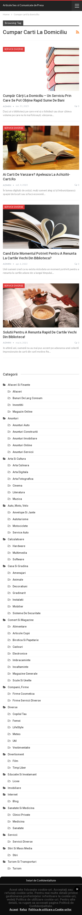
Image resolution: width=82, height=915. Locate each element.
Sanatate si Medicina (21, 808)
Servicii (12, 834)
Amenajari (19, 572)
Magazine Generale (25, 673)
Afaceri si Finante (19, 384)
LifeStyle (18, 727)
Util (15, 740)
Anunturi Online (22, 445)
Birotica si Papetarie (26, 640)
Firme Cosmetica (24, 693)
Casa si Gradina (18, 566)
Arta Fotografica (23, 478)
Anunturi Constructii (25, 431)
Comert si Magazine (21, 620)
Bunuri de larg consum (27, 398)
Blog (16, 801)
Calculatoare (16, 539)
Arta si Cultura (17, 458)
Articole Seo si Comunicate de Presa (23, 5)
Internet (12, 794)
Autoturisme (20, 519)
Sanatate (18, 828)
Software (18, 559)
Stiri (15, 855)
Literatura (19, 492)
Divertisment (16, 754)
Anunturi (13, 418)
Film (15, 760)
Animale (18, 579)
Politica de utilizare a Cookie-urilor (50, 909)
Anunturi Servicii (23, 452)
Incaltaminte (20, 666)
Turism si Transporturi (22, 861)
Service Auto (21, 532)
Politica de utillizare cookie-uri (37, 899)
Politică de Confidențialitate (51, 904)
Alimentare (20, 626)
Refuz (23, 909)
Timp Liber (19, 767)
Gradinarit (19, 592)
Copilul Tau (20, 714)
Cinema (17, 485)
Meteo (17, 734)
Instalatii (18, 599)
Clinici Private (21, 814)
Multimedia (20, 552)
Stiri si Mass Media (20, 848)
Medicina (18, 821)
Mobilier (18, 606)
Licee (16, 781)
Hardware (19, 546)
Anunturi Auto (21, 425)
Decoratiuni (20, 586)
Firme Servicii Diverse (27, 700)
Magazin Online (22, 411)
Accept (13, 909)
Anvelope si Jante (24, 512)
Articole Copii (21, 633)
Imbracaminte (21, 660)
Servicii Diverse (13, 49)
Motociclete (20, 525)
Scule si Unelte (22, 680)
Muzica (17, 498)
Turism (17, 868)
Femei (17, 720)
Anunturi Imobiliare (25, 438)
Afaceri (17, 391)
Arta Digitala (20, 472)
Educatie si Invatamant (22, 774)
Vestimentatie (21, 747)
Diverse (12, 707)
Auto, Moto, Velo (18, 505)
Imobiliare (14, 787)
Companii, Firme (18, 687)
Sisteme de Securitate (27, 613)
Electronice (20, 653)
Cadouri (18, 646)
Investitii (18, 404)
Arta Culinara (21, 465)
